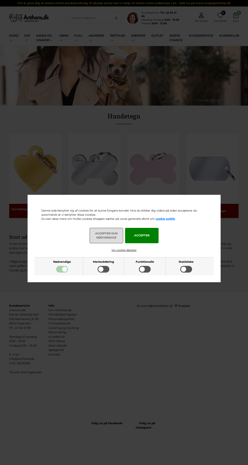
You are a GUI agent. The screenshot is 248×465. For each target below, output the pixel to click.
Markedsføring (103, 261)
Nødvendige (62, 261)
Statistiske (186, 261)
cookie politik (165, 219)
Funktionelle (145, 261)
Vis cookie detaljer (124, 250)
